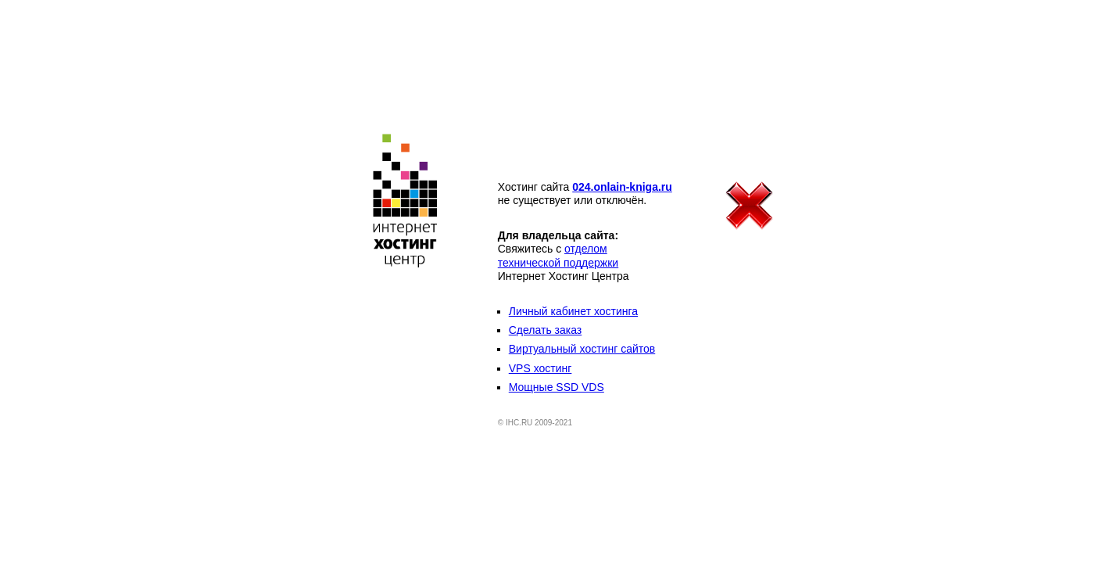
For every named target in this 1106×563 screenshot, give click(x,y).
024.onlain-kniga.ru (622, 187)
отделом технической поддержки (558, 255)
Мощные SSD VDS (556, 387)
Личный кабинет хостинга (573, 311)
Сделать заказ (545, 330)
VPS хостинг (540, 368)
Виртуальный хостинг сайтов (582, 348)
